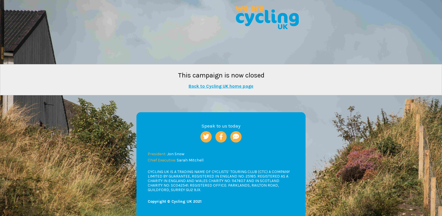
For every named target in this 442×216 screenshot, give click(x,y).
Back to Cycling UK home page (221, 86)
